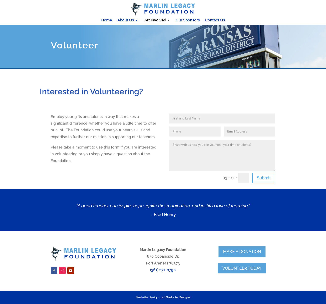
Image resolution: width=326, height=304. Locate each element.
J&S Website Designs (175, 297)
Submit (264, 188)
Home (106, 20)
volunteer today (242, 268)
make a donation (242, 251)
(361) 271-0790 (163, 270)
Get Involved (154, 20)
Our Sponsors (188, 20)
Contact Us (215, 20)
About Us (125, 20)
